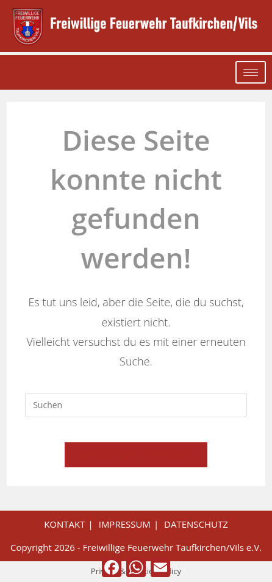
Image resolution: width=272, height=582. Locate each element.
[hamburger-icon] (250, 72)
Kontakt (64, 524)
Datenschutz (196, 524)
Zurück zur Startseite (136, 454)
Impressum (125, 524)
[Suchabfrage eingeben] (136, 405)
